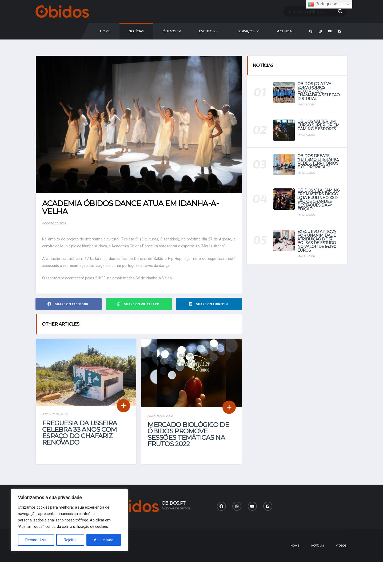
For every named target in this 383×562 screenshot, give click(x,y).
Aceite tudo (103, 540)
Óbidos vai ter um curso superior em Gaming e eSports (318, 125)
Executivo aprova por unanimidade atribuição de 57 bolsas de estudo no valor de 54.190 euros (316, 241)
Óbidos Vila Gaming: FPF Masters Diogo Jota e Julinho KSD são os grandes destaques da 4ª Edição (318, 199)
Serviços (246, 31)
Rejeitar (70, 540)
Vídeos (341, 545)
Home (105, 31)
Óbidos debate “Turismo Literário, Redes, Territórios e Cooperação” (318, 161)
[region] (69, 520)
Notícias (136, 31)
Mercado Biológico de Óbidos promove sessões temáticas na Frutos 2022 (188, 434)
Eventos (206, 31)
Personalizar (36, 540)
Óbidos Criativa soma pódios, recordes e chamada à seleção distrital (318, 91)
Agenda (284, 31)
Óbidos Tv (171, 31)
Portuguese (322, 4)
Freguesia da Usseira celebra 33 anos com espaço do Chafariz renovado (79, 432)
